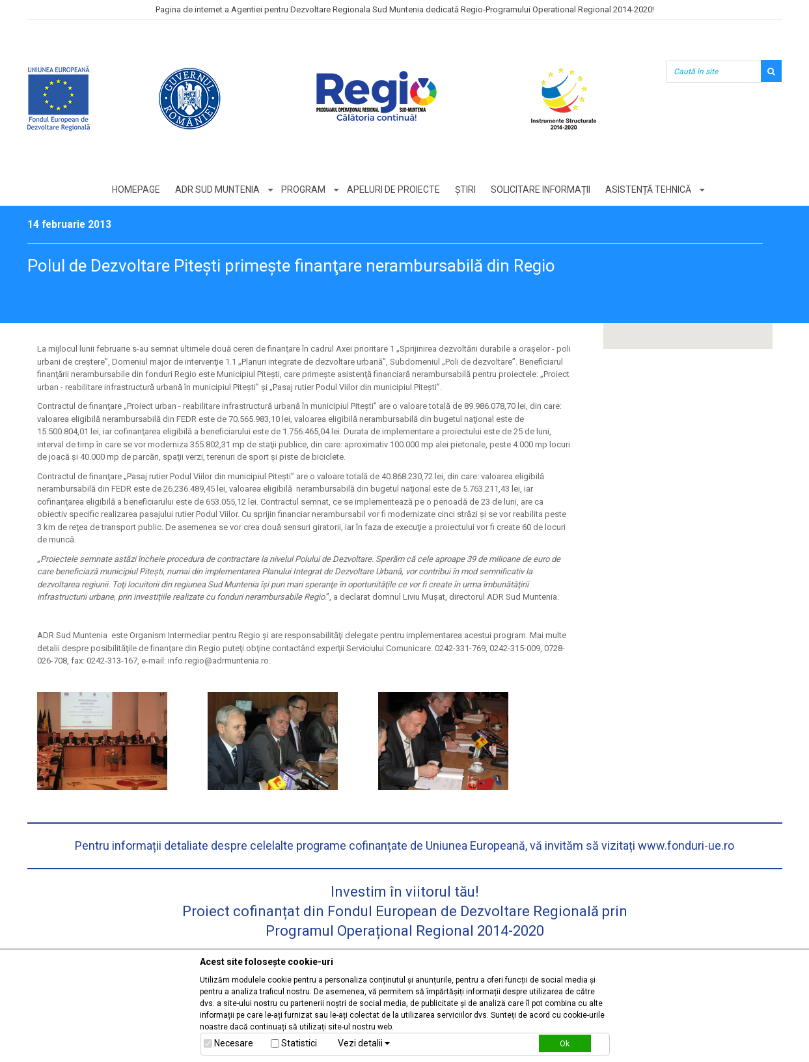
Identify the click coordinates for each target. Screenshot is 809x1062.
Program (303, 189)
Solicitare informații (540, 189)
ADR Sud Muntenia (217, 189)
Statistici (299, 1043)
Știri (465, 189)
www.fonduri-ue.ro (686, 845)
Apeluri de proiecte (393, 189)
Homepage (136, 189)
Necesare (233, 1043)
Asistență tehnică (648, 189)
